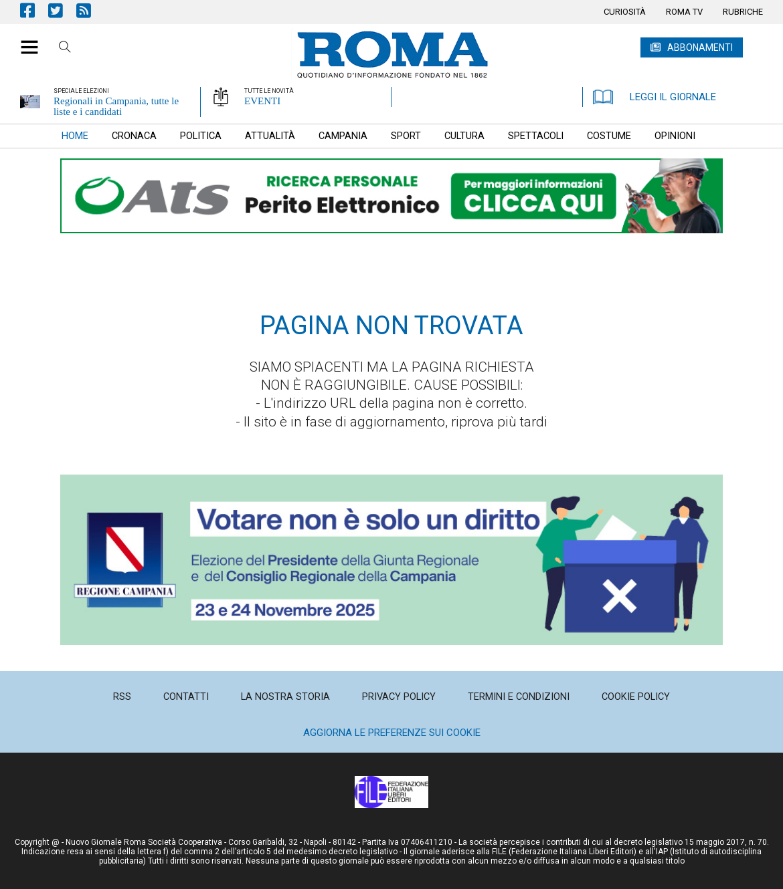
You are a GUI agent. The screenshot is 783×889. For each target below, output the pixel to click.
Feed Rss (90, 10)
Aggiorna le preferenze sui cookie (392, 733)
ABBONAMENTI (700, 47)
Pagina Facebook (34, 10)
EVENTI (262, 101)
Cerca (65, 49)
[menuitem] (625, 12)
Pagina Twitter (62, 10)
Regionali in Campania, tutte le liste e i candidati (116, 106)
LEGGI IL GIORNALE (654, 97)
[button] (24, 40)
